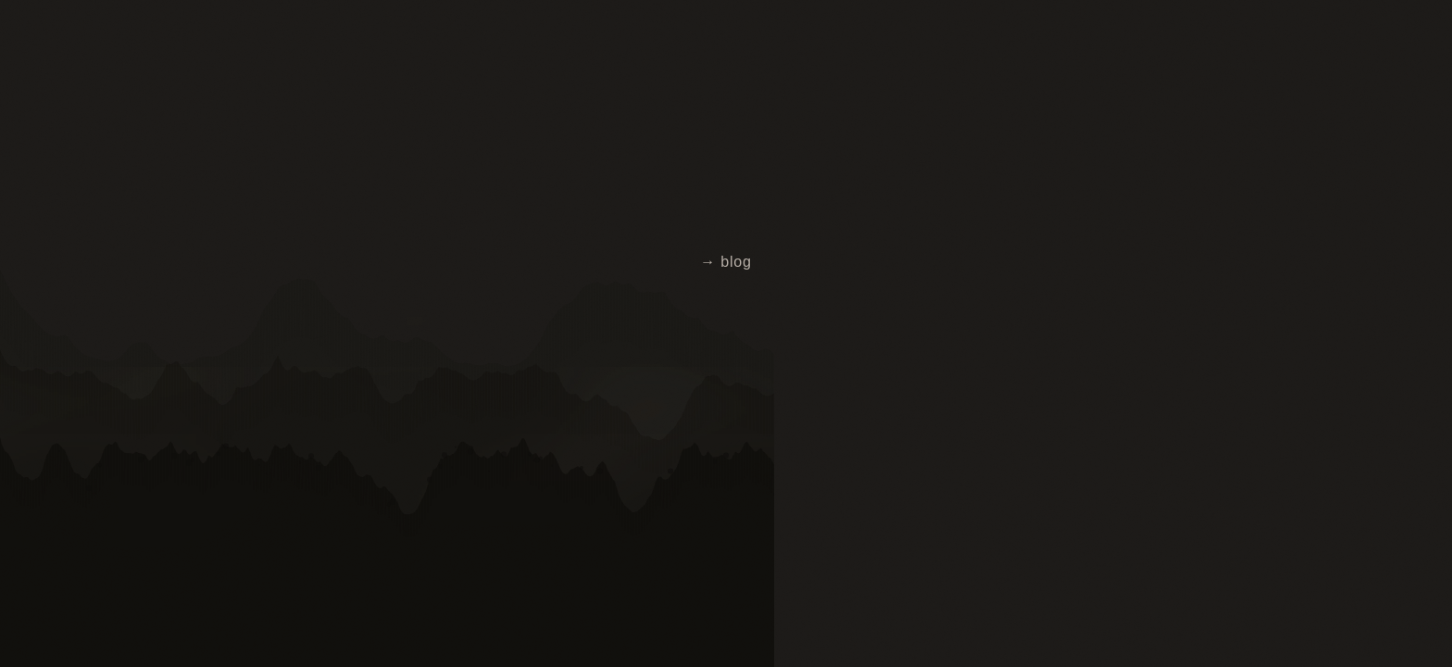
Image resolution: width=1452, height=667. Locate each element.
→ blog (726, 262)
